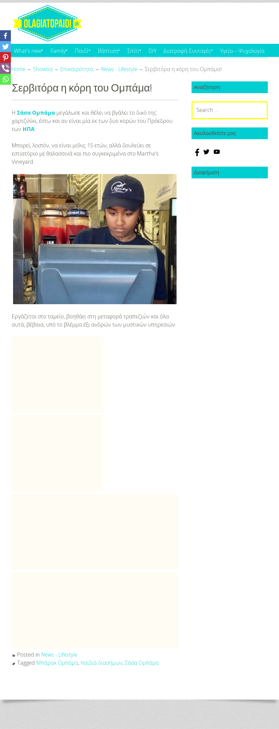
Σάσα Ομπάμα (36, 125)
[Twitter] (5, 46)
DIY (166, 50)
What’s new (28, 50)
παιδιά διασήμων (102, 675)
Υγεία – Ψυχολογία (36, 63)
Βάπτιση (117, 50)
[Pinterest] (5, 57)
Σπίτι (144, 50)
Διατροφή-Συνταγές (202, 50)
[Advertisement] (57, 388)
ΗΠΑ (29, 142)
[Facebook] (5, 35)
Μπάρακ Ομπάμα (57, 675)
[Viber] (5, 68)
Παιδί (88, 50)
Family (62, 50)
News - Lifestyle (59, 667)
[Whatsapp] (5, 79)
